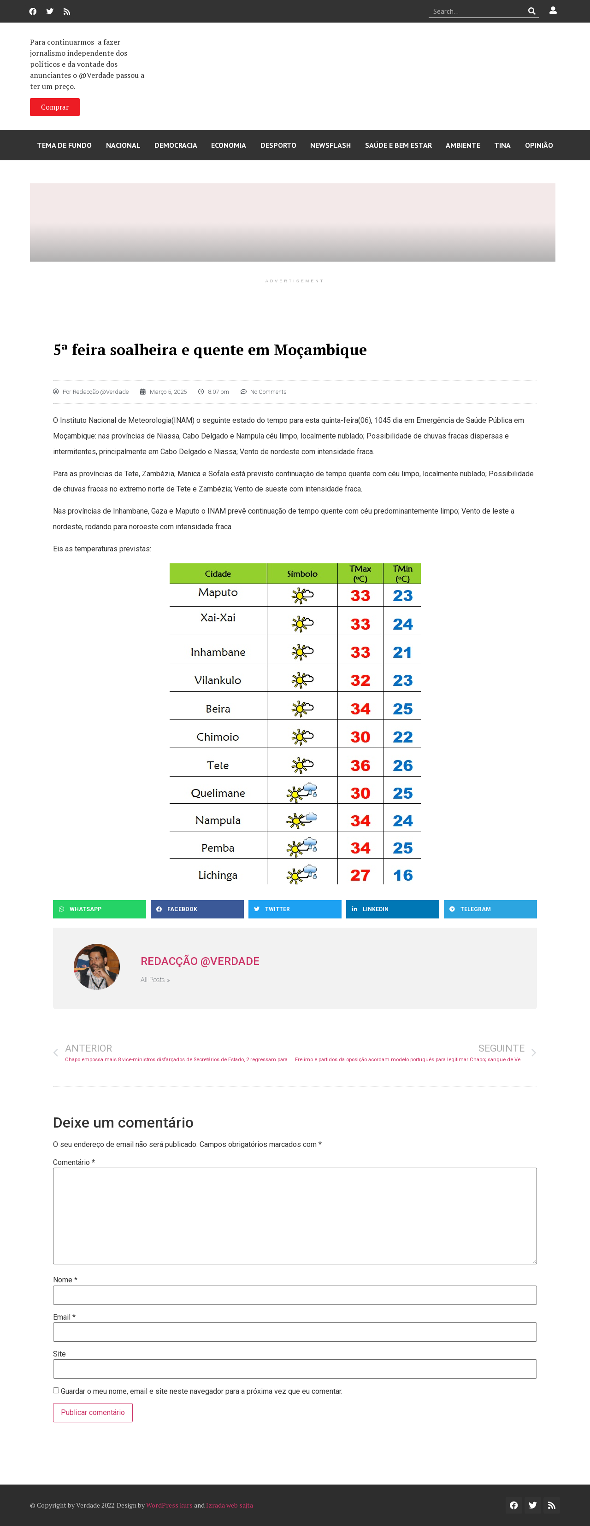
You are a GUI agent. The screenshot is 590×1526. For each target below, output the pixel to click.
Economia (228, 145)
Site (59, 1354)
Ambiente (463, 145)
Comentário (74, 1162)
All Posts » (155, 979)
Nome (65, 1280)
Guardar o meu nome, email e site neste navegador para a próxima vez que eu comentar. (201, 1391)
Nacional (123, 145)
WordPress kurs (169, 1505)
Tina (502, 145)
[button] (99, 909)
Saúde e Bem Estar (398, 145)
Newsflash (330, 145)
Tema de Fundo (64, 145)
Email (64, 1317)
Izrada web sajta (229, 1505)
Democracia (175, 145)
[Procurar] (532, 11)
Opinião (539, 145)
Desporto (278, 145)
